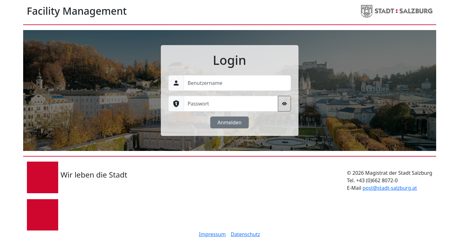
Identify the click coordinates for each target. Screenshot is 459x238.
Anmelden (229, 122)
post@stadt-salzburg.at (390, 187)
